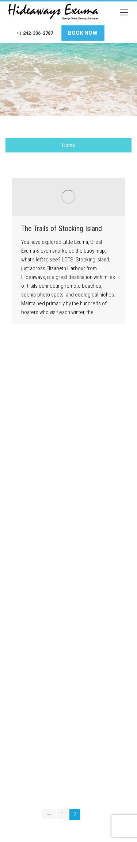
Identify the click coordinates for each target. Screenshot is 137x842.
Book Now (83, 33)
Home (68, 145)
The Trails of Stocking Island (61, 228)
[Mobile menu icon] (124, 12)
